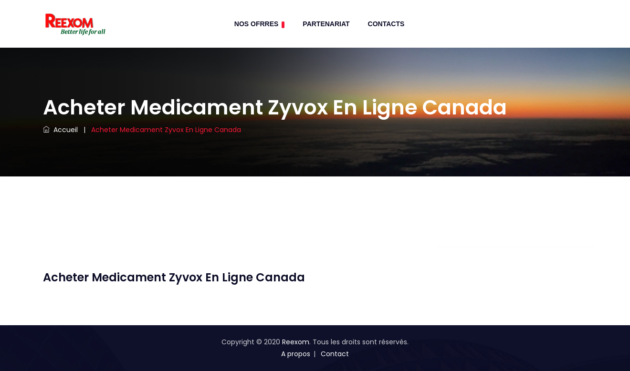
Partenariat (326, 24)
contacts (386, 24)
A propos (295, 354)
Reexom (295, 342)
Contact (335, 354)
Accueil (60, 129)
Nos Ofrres (259, 24)
